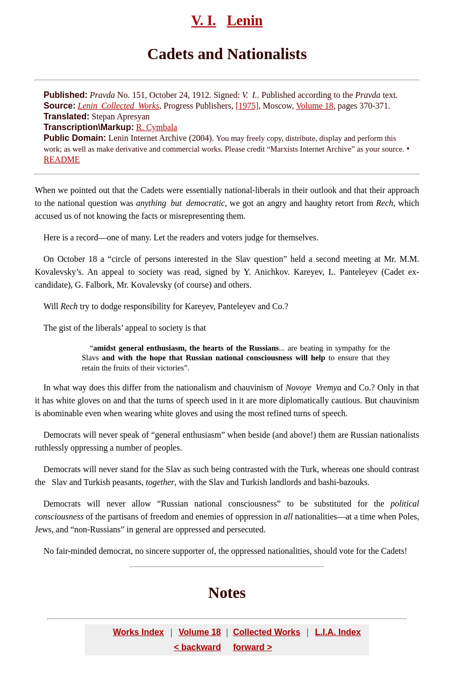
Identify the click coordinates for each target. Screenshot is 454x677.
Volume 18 (314, 105)
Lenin (245, 20)
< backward (197, 647)
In (47, 387)
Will (51, 306)
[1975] (247, 105)
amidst (104, 348)
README (62, 159)
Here (52, 237)
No (49, 550)
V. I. (203, 20)
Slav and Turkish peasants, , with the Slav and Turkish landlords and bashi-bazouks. (208, 482)
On (49, 258)
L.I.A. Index (337, 632)
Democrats (62, 434)
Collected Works (266, 632)
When (45, 190)
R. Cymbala (156, 127)
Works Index (138, 632)
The (50, 327)
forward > (252, 647)
